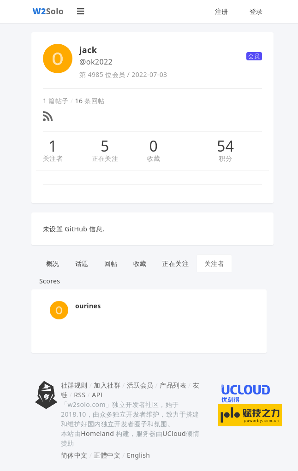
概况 (53, 263)
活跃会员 (140, 385)
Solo (48, 11)
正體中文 (107, 455)
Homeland (97, 433)
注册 (221, 11)
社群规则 (74, 385)
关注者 (53, 158)
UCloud (174, 433)
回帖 (111, 263)
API (97, 394)
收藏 (154, 158)
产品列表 (173, 385)
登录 (256, 11)
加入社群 (107, 385)
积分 (225, 158)
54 (225, 146)
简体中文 (74, 455)
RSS (79, 394)
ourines (88, 305)
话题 (82, 263)
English (138, 455)
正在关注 (105, 158)
